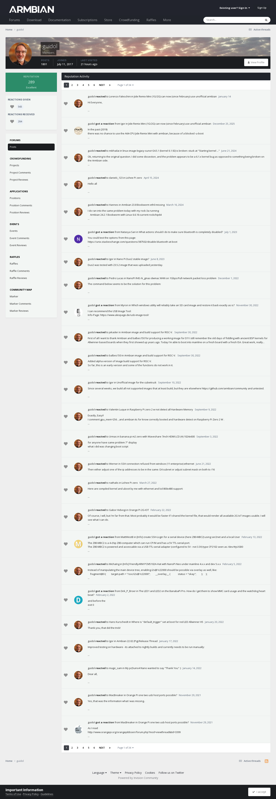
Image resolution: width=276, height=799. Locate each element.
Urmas (113, 436)
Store (108, 20)
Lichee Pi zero (134, 177)
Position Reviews (20, 212)
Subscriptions (87, 20)
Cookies (150, 772)
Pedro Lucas (116, 278)
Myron (124, 305)
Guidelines (47, 794)
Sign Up (261, 7)
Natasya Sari (128, 232)
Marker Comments (20, 303)
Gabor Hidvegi (117, 510)
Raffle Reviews (18, 278)
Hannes (113, 204)
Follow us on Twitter (171, 772)
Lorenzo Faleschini (120, 96)
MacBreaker (116, 695)
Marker (14, 296)
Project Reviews (19, 179)
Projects (14, 165)
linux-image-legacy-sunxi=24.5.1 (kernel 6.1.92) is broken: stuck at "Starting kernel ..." (171, 150)
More (167, 20)
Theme (115, 772)
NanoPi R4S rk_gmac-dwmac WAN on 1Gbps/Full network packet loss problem (171, 278)
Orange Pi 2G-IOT (139, 510)
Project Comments (20, 172)
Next (102, 85)
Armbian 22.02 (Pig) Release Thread (137, 641)
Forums (14, 20)
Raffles (151, 20)
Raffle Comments (20, 271)
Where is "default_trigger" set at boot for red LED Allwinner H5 (167, 622)
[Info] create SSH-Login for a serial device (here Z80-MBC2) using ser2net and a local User (188, 537)
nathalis (113, 482)
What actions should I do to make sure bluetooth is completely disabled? (181, 232)
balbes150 (115, 355)
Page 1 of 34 (126, 85)
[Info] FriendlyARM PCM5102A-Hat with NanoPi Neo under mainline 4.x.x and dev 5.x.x (172, 564)
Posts (13, 147)
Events (14, 231)
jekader (113, 332)
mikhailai (114, 150)
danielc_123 (116, 177)
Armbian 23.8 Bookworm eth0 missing (143, 204)
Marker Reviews (19, 310)
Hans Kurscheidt (118, 622)
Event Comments (19, 238)
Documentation (59, 20)
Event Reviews (18, 245)
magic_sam (115, 668)
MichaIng (114, 564)
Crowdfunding (129, 20)
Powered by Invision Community (138, 778)
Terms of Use (13, 794)
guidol (91, 96)
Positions (15, 198)
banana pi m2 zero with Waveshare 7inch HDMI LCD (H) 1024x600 (157, 436)
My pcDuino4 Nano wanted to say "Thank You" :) (153, 668)
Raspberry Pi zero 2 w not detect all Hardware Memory (161, 409)
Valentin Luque (118, 409)
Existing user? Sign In (235, 8)
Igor (123, 123)
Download (34, 20)
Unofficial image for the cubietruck (136, 382)
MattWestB (127, 537)
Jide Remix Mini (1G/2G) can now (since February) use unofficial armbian (175, 96)
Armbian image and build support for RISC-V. (147, 332)
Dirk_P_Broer (128, 591)
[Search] (222, 20)
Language (99, 772)
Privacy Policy (133, 772)
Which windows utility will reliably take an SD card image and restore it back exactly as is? (183, 305)
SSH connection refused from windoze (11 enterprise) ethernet (157, 463)
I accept (259, 792)
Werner (113, 463)
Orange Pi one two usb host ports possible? (152, 695)
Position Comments (21, 205)
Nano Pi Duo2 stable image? (133, 259)
